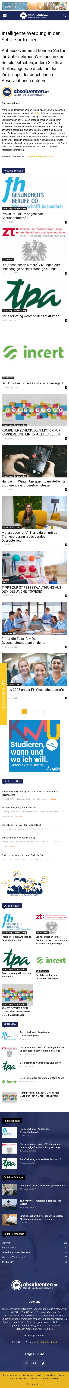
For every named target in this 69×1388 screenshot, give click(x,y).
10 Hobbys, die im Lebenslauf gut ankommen (43, 1185)
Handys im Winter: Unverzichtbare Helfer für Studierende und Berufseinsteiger (34, 483)
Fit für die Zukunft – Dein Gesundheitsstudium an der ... (23, 641)
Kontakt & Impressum (49, 1378)
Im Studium (7, 633)
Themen (33, 1378)
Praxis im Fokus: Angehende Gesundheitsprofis (22, 216)
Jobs (37, 113)
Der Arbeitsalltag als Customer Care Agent (32, 383)
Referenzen (21, 1378)
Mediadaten (28, 1375)
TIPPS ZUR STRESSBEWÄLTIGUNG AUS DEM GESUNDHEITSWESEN (31, 589)
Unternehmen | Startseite (39, 156)
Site (11, 1378)
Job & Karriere (8, 259)
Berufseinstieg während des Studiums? (30, 316)
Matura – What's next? (12, 527)
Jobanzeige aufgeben (34, 1335)
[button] (64, 15)
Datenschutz (49, 1375)
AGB (39, 1375)
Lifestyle (6, 582)
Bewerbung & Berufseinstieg (14, 208)
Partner (61, 1375)
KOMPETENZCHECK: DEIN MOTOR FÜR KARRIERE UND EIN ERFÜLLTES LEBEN (31, 432)
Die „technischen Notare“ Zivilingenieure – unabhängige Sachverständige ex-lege (33, 267)
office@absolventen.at (45, 1342)
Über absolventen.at (11, 1375)
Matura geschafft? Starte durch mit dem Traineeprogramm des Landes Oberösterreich (31, 536)
